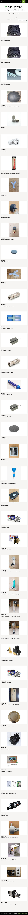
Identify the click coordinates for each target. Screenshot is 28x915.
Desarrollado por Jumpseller (22, 913)
